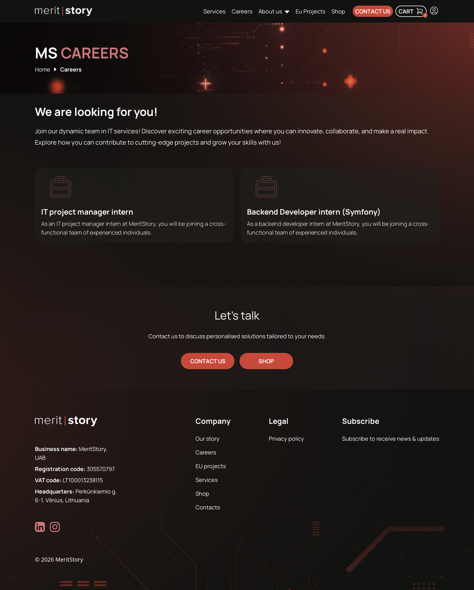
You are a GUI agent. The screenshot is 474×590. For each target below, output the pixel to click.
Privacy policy (286, 438)
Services (214, 11)
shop (266, 361)
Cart (413, 12)
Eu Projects (310, 11)
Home (42, 69)
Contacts (208, 507)
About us (270, 11)
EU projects (211, 466)
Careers (242, 11)
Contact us (372, 11)
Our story (208, 438)
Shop (338, 11)
